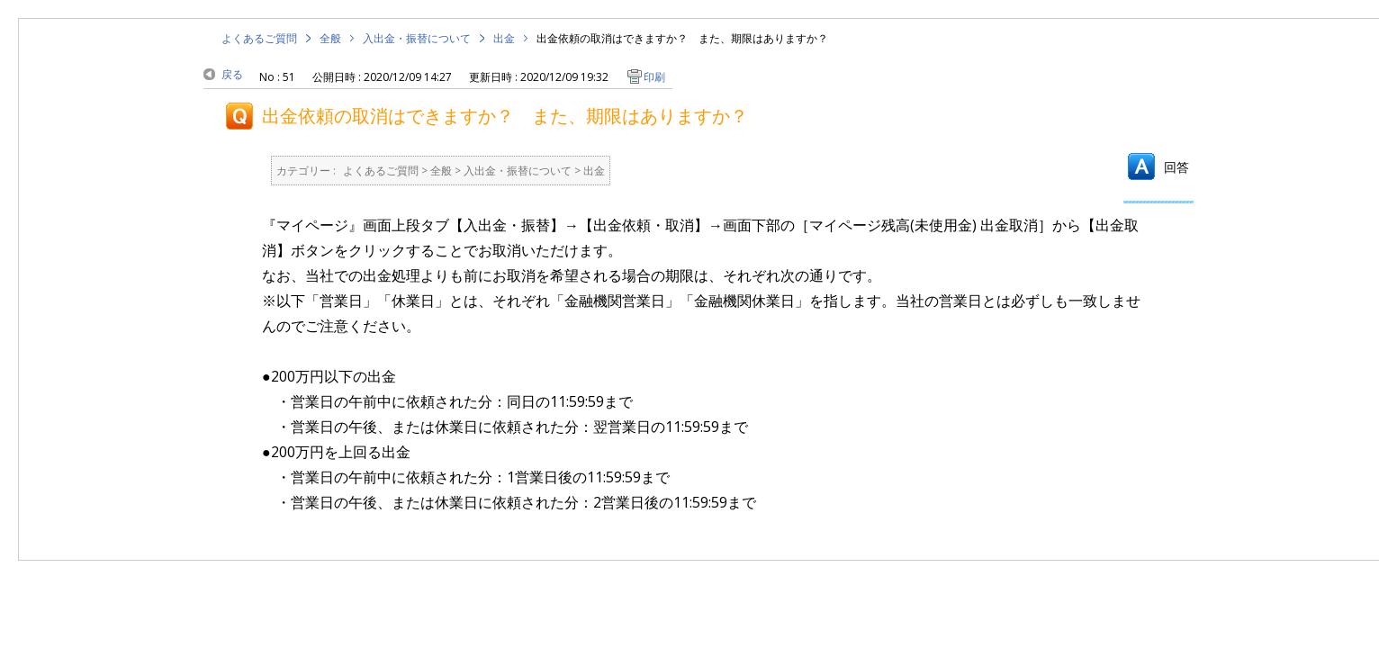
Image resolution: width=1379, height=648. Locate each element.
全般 (330, 38)
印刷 (654, 77)
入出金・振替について (417, 38)
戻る (232, 74)
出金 (504, 38)
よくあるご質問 (259, 38)
